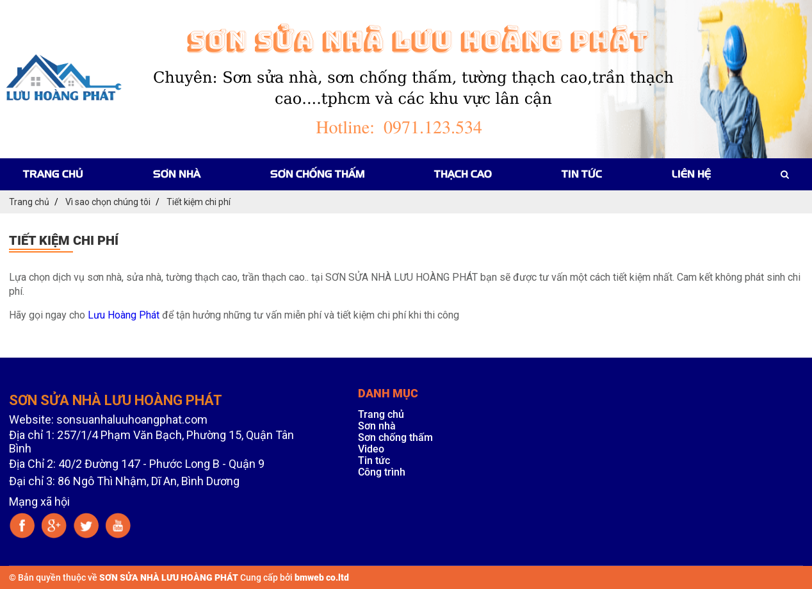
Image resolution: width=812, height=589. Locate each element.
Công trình (381, 472)
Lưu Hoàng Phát (123, 315)
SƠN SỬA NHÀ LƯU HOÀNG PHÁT (168, 577)
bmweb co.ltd (322, 577)
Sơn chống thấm (317, 174)
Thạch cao (463, 174)
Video (371, 449)
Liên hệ (691, 174)
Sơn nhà (176, 174)
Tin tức (582, 174)
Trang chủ (53, 174)
